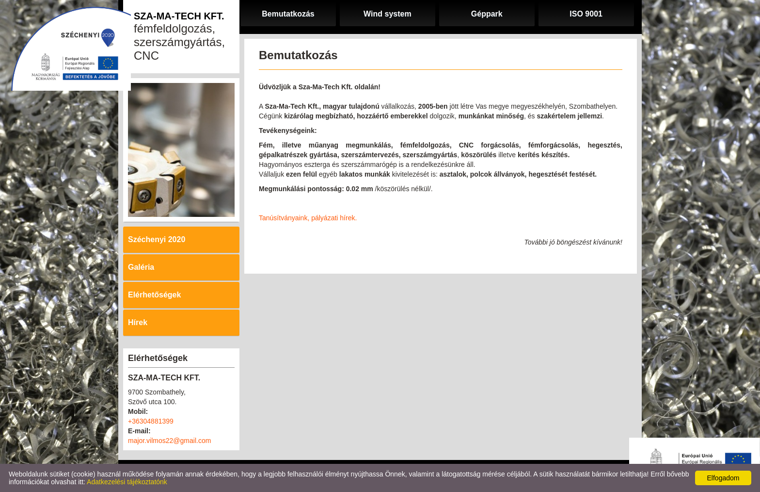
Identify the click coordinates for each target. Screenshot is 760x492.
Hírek (137, 322)
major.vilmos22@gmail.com (169, 440)
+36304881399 (151, 421)
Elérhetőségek (154, 295)
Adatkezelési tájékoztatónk (127, 482)
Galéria (141, 267)
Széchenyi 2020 (156, 239)
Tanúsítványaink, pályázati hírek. (308, 218)
